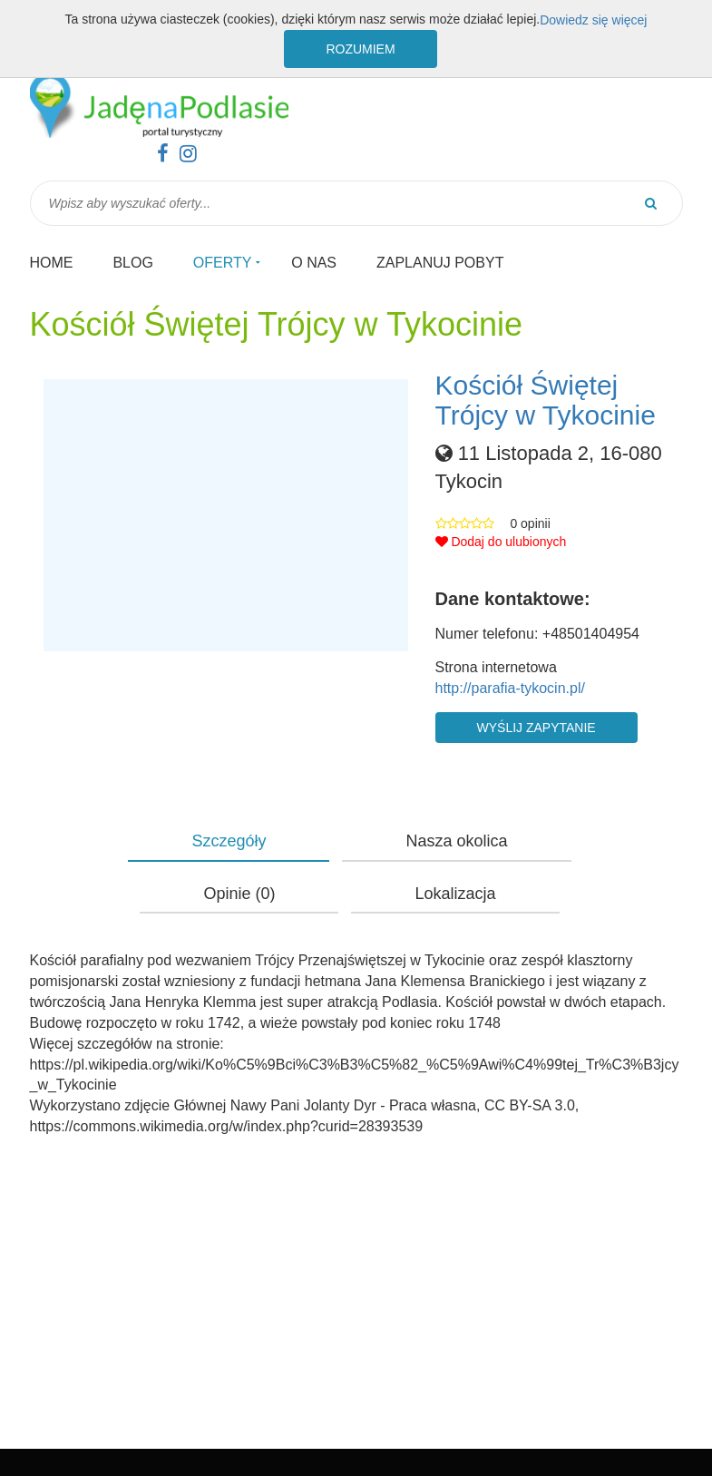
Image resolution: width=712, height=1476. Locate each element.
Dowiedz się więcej (593, 20)
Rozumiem (360, 49)
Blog (132, 262)
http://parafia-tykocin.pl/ (510, 688)
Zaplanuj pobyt (439, 262)
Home (51, 262)
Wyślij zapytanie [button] (536, 727)
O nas (313, 262)
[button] (226, 515)
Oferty (222, 262)
